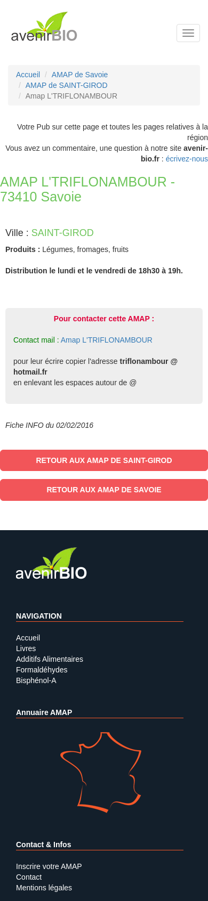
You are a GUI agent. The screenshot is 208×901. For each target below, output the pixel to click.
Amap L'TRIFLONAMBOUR (107, 340)
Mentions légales (44, 887)
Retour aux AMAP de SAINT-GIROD (104, 460)
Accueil (28, 638)
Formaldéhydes (42, 669)
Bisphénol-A (36, 680)
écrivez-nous (187, 159)
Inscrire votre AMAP (49, 866)
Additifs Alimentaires (49, 659)
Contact (29, 877)
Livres (26, 648)
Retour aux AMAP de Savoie (103, 489)
